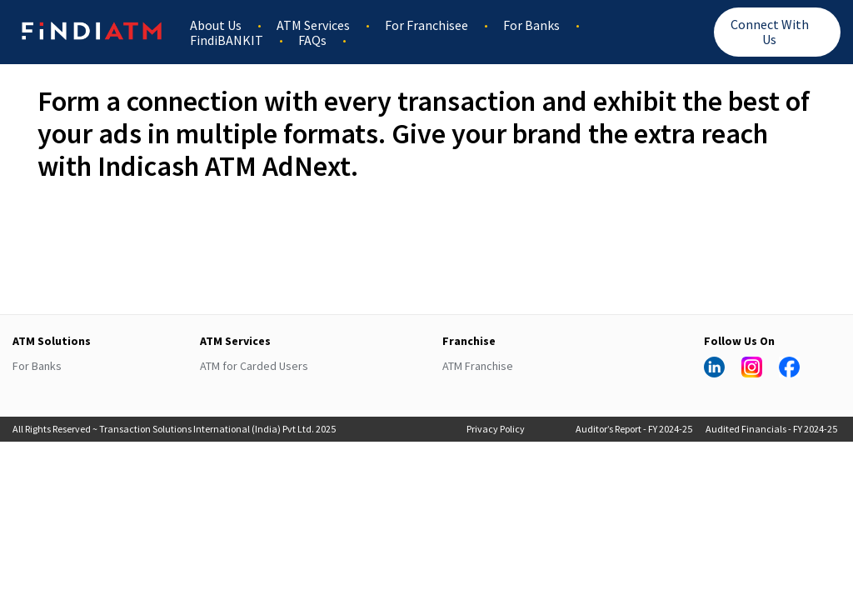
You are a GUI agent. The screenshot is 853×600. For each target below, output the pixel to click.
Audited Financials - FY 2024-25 (771, 428)
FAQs (312, 40)
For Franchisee (426, 25)
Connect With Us (770, 32)
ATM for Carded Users (254, 365)
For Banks (531, 25)
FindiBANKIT (226, 40)
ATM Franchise (477, 365)
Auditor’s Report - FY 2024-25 (634, 428)
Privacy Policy (495, 428)
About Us (216, 25)
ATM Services (313, 25)
